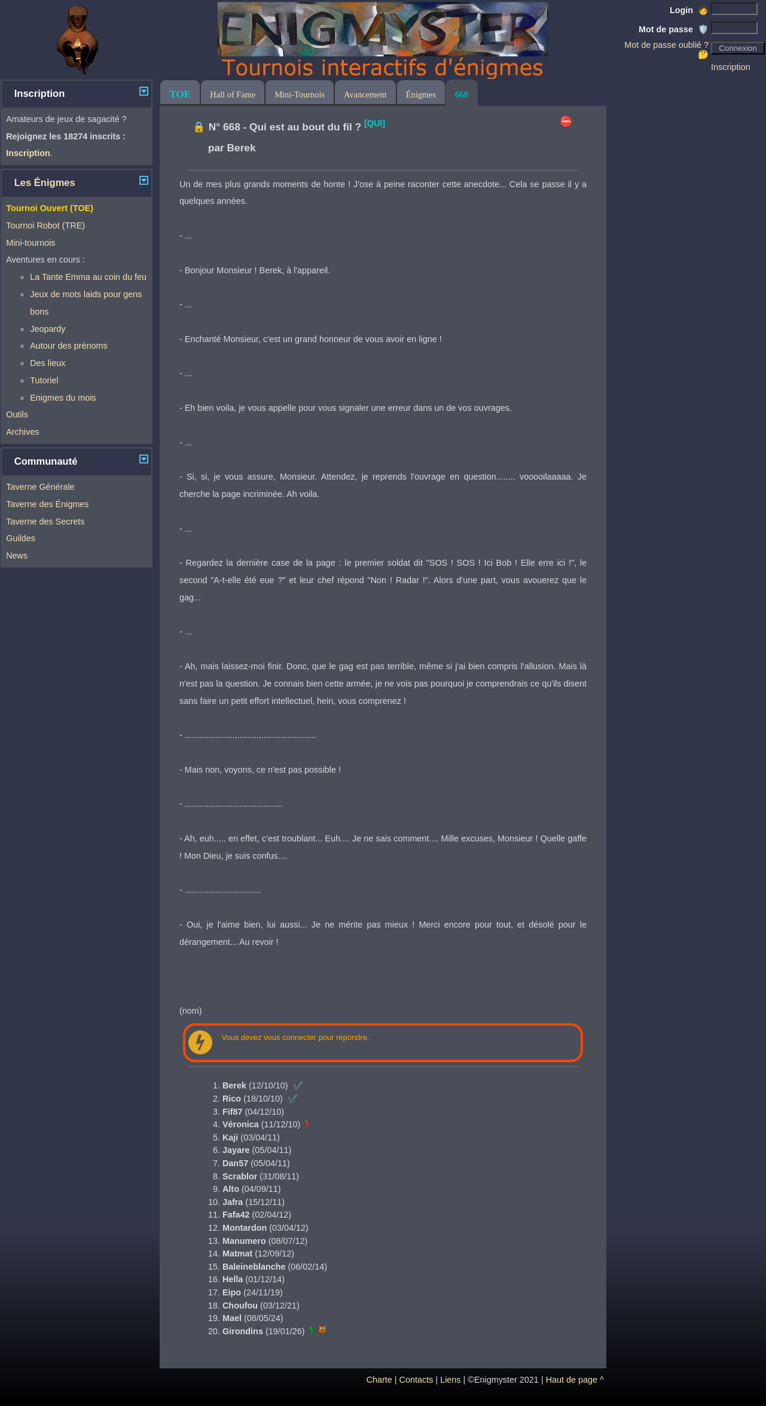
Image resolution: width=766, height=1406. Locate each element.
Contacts (416, 1379)
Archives (22, 432)
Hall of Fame (232, 94)
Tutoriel (44, 380)
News (17, 555)
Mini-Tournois (299, 94)
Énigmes (421, 94)
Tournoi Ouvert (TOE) (49, 208)
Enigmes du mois (63, 397)
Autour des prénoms (69, 345)
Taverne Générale (40, 487)
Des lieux (47, 363)
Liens (450, 1379)
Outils (17, 414)
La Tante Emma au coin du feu (88, 277)
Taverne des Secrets (45, 521)
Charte (379, 1379)
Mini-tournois (30, 243)
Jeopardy (47, 329)
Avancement (365, 94)
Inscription (730, 67)
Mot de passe (674, 29)
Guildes (20, 538)
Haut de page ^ (575, 1379)
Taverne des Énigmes (47, 504)
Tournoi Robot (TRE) (45, 225)
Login (689, 10)
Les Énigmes (44, 182)
